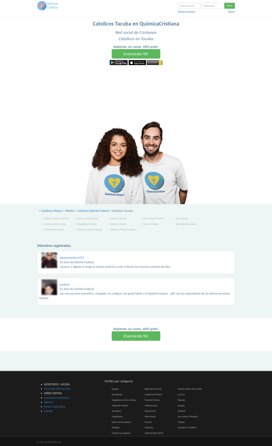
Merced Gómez (152, 400)
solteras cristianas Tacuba (89, 229)
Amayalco (116, 411)
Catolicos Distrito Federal (93, 211)
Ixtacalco (149, 427)
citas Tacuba (182, 218)
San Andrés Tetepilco (188, 416)
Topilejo (115, 427)
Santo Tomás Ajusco (121, 422)
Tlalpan (181, 422)
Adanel (48, 402)
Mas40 (48, 411)
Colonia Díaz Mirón (154, 433)
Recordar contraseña (186, 11)
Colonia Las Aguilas (121, 433)
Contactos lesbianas (56, 398)
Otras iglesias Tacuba (186, 224)
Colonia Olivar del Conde (190, 388)
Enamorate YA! (136, 53)
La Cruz (181, 394)
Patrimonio (150, 416)
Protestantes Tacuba (54, 229)
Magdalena (117, 416)
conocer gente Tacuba (55, 224)
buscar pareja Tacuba (87, 218)
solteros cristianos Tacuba (122, 229)
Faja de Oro (150, 411)
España (115, 388)
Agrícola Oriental (153, 388)
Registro (231, 11)
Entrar (230, 5)
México (69, 211)
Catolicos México (51, 211)
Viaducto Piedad (120, 405)
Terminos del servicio (57, 389)
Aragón (181, 405)
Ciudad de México (153, 394)
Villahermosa (151, 405)
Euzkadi (181, 411)
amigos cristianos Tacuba (56, 218)
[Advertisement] (136, 91)
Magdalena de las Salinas (124, 400)
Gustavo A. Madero (187, 427)
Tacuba (148, 422)
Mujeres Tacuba (151, 224)
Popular (181, 400)
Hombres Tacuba (118, 224)
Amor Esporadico (55, 406)
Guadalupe (117, 394)
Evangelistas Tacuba (86, 224)
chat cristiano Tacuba (153, 218)
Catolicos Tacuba (118, 218)
